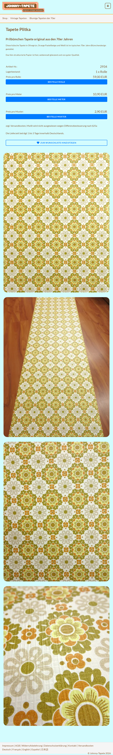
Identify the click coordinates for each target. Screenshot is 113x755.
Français (16, 749)
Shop (5, 18)
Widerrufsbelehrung (32, 745)
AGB (17, 745)
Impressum (8, 745)
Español (35, 749)
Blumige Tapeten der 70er (42, 18)
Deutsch (6, 749)
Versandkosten (18, 125)
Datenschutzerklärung (55, 745)
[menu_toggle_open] (108, 6)
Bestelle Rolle (56, 82)
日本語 (44, 749)
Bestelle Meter (56, 99)
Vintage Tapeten (18, 18)
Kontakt (72, 745)
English (26, 749)
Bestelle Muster (56, 116)
